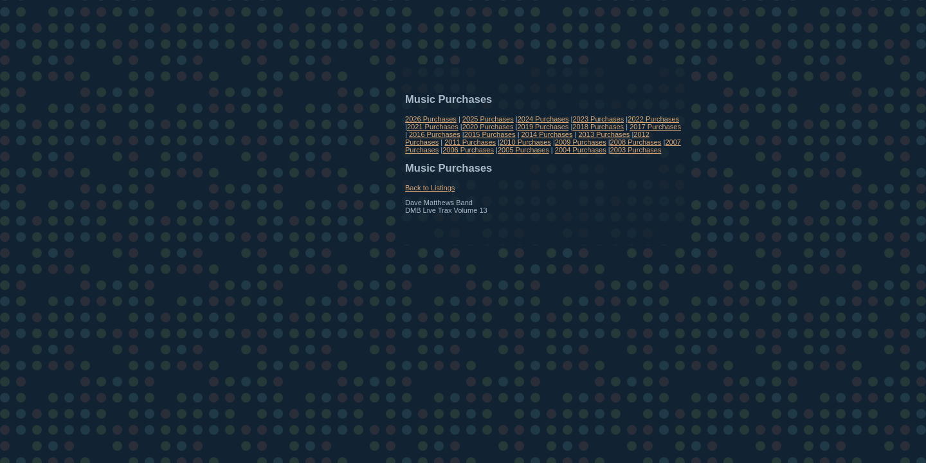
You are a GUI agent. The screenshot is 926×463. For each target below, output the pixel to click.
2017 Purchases (655, 127)
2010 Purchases (525, 142)
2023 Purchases (598, 119)
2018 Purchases (598, 127)
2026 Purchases (431, 119)
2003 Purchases (636, 150)
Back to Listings (430, 188)
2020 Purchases (488, 127)
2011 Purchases (470, 142)
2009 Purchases (580, 142)
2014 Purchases (547, 134)
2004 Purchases (580, 150)
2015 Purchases (490, 134)
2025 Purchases (488, 119)
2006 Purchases (468, 150)
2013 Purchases (604, 134)
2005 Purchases (523, 150)
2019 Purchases (542, 127)
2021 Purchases (432, 127)
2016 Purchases (434, 134)
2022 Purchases (653, 119)
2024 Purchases (543, 119)
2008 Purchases (636, 142)
